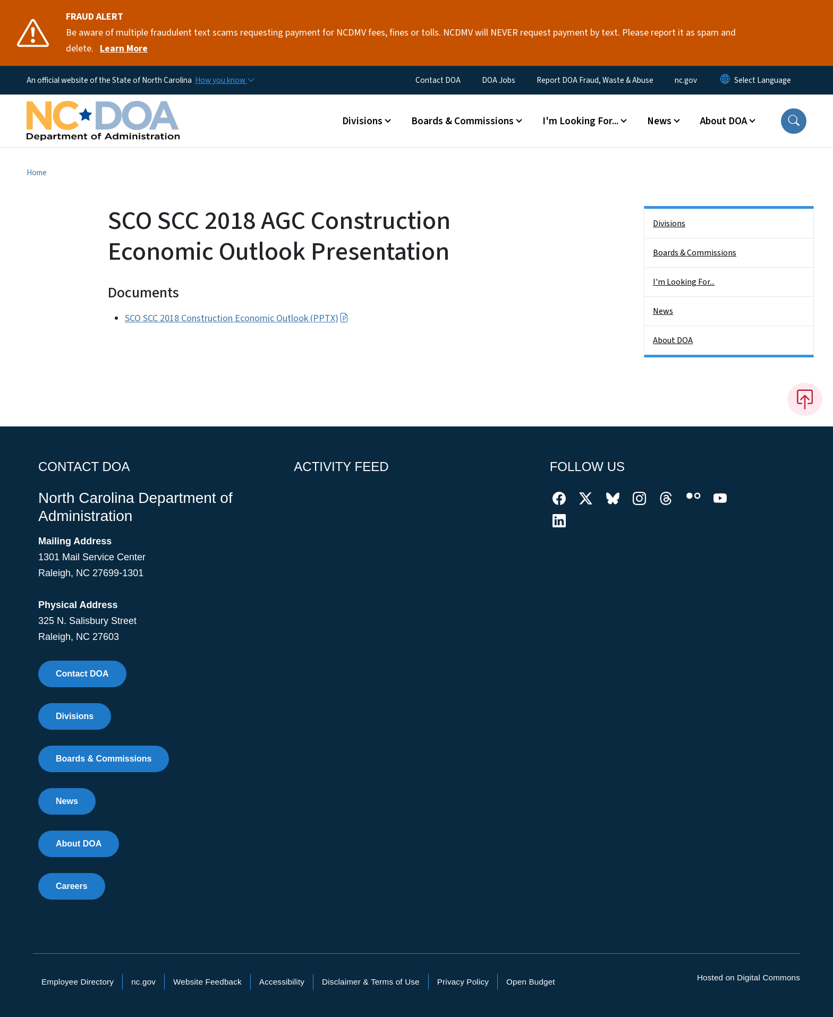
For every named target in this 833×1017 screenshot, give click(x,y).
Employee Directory (77, 981)
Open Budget (530, 981)
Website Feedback (207, 981)
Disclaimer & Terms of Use (371, 981)
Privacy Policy (463, 981)
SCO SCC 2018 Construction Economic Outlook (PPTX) (236, 318)
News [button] (659, 121)
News (663, 311)
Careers (72, 886)
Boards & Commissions (694, 253)
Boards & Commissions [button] (462, 121)
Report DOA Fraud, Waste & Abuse (595, 80)
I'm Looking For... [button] (580, 121)
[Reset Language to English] (725, 80)
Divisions (669, 223)
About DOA (673, 340)
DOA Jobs (498, 80)
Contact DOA (438, 80)
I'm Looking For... (684, 282)
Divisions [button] (362, 121)
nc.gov (686, 80)
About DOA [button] (723, 121)
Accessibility (281, 981)
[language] (762, 80)
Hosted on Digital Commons (748, 977)
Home (37, 172)
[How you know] (224, 80)
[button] (793, 121)
